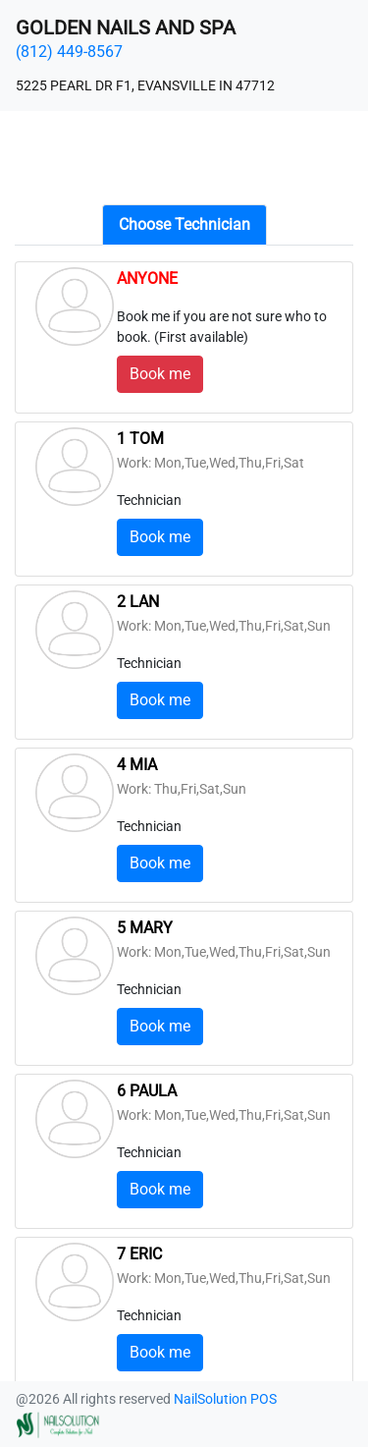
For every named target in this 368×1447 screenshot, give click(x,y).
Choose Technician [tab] (184, 224)
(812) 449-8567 (69, 51)
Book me (160, 373)
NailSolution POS (225, 1399)
